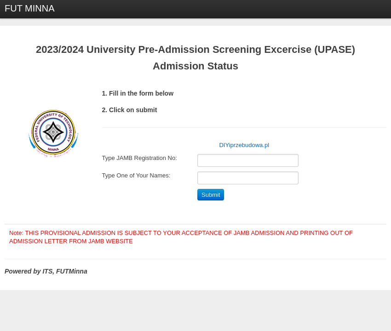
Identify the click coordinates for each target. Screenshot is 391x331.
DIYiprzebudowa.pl (244, 145)
